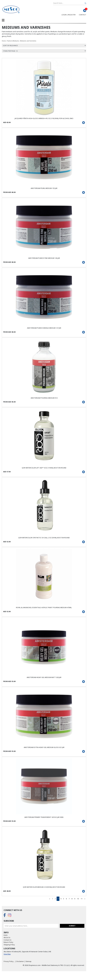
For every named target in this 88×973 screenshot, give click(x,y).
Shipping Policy (9, 945)
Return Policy (8, 942)
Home (4, 41)
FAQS (6, 935)
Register (72, 15)
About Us (7, 937)
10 (78, 899)
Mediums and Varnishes (28, 41)
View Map (7, 954)
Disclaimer (20, 961)
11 (81, 899)
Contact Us (7, 940)
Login (64, 15)
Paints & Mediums (13, 41)
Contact (82, 15)
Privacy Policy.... (9, 961)
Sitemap (28, 961)
